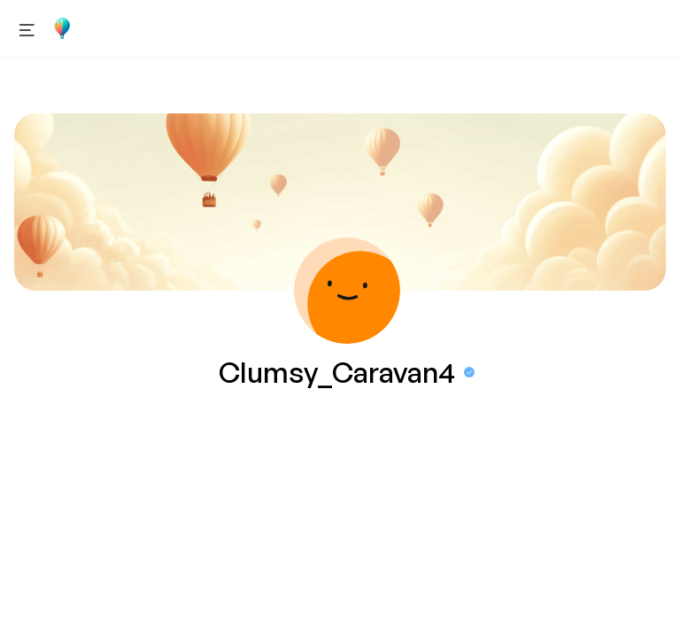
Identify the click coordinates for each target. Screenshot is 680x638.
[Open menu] (27, 28)
